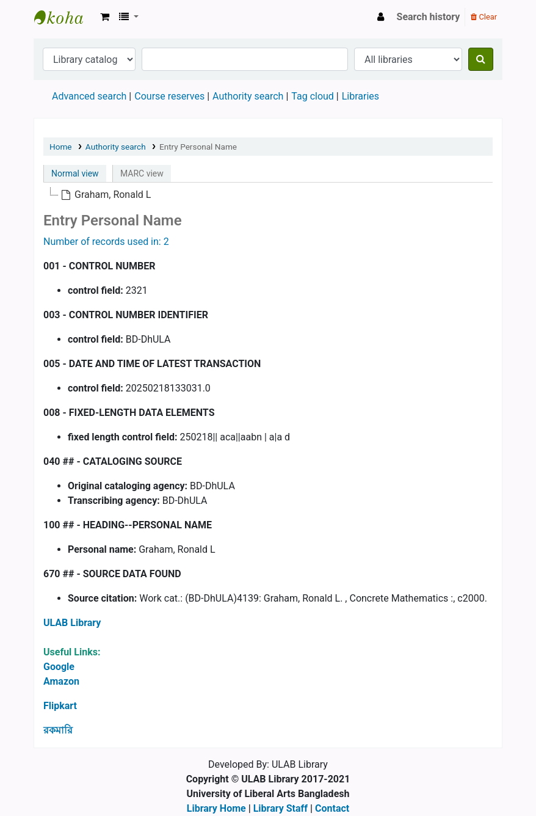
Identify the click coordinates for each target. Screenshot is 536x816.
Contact (332, 808)
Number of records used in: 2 (106, 241)
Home (60, 146)
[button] (104, 17)
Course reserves (169, 96)
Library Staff (280, 808)
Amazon (61, 681)
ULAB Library (64, 17)
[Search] (480, 59)
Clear (484, 16)
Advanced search (89, 96)
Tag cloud (312, 96)
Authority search (247, 96)
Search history (428, 17)
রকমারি (58, 730)
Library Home (216, 808)
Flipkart (60, 706)
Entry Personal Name (198, 146)
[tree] (268, 195)
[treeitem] (105, 195)
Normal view (75, 173)
